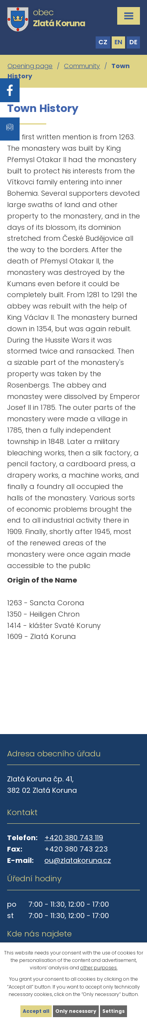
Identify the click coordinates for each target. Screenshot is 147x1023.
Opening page (30, 65)
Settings (113, 1011)
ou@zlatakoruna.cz (77, 860)
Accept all (36, 1011)
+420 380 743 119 (73, 838)
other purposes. (99, 967)
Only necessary (75, 1011)
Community (82, 65)
